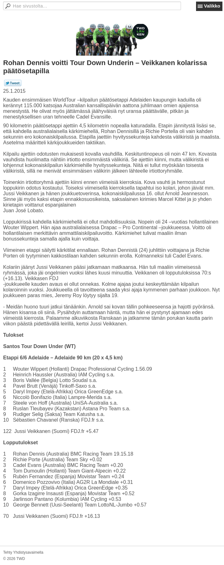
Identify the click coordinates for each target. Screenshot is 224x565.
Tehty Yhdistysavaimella (23, 552)
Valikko (212, 5)
